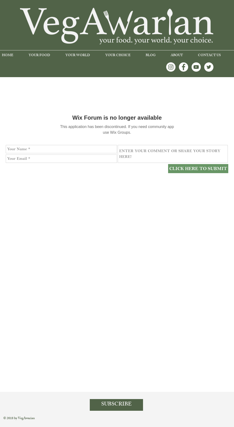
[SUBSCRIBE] (116, 405)
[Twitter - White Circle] (208, 67)
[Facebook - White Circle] (183, 67)
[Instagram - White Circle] (171, 67)
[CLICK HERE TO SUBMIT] (198, 168)
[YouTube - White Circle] (196, 67)
